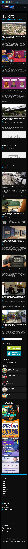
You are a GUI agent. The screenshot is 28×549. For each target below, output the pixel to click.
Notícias (4, 487)
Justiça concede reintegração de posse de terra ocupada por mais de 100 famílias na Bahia (13, 37)
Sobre (4, 485)
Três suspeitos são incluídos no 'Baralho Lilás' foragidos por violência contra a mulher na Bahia (13, 91)
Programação (5, 489)
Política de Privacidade (7, 501)
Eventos (4, 491)
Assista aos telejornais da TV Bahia (8, 165)
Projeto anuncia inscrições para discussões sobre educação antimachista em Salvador (13, 119)
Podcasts (5, 483)
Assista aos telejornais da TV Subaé (9, 145)
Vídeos (4, 495)
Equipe (4, 497)
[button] (25, 7)
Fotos (4, 493)
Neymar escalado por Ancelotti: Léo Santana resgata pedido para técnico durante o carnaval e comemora (13, 64)
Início (4, 481)
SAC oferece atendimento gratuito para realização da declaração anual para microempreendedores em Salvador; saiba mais (13, 241)
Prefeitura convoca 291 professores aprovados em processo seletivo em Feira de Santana (13, 214)
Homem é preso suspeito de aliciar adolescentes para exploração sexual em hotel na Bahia (12, 269)
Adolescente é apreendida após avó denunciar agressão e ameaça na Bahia (13, 187)
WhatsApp (5, 531)
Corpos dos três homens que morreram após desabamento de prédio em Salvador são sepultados (14, 325)
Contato (4, 499)
